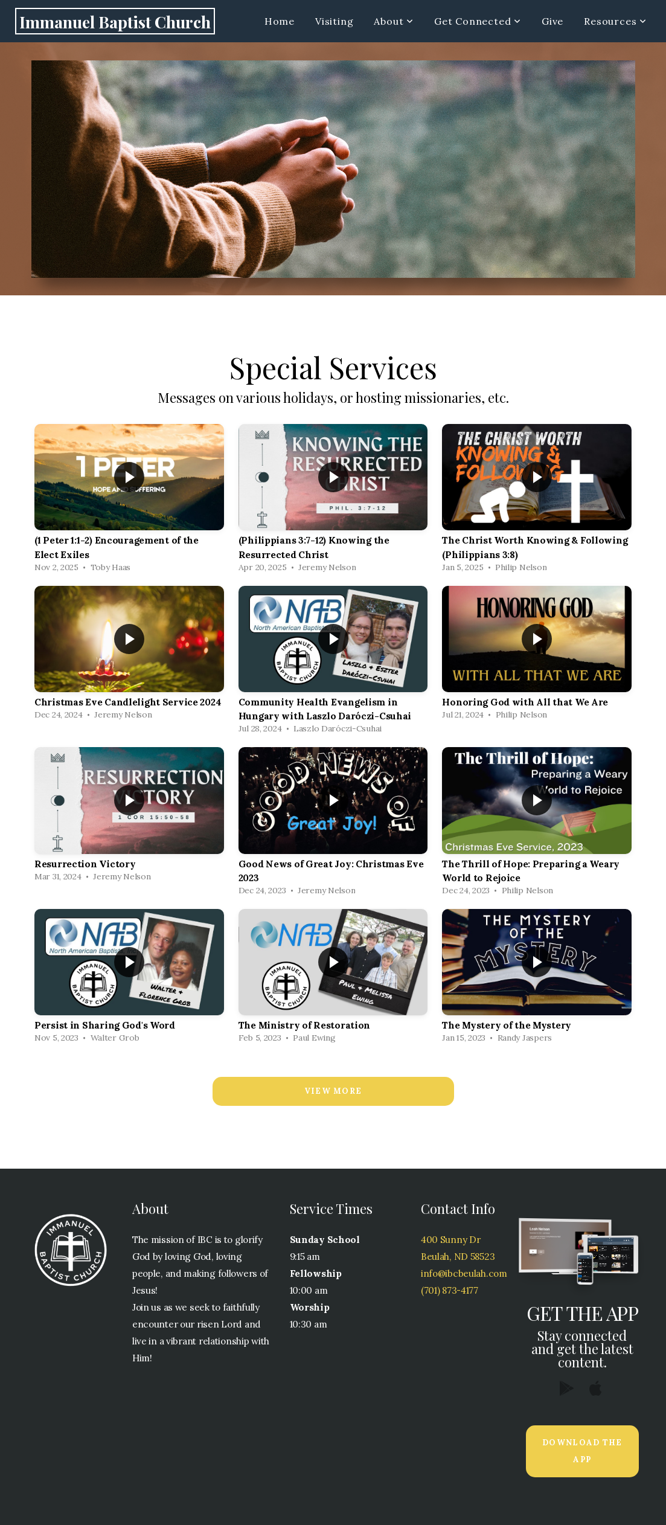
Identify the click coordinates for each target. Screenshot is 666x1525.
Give (552, 21)
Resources (615, 21)
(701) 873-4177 (449, 1290)
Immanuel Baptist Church (115, 22)
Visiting (334, 21)
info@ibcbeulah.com (464, 1273)
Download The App (582, 1451)
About (394, 21)
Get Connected (477, 21)
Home (279, 21)
